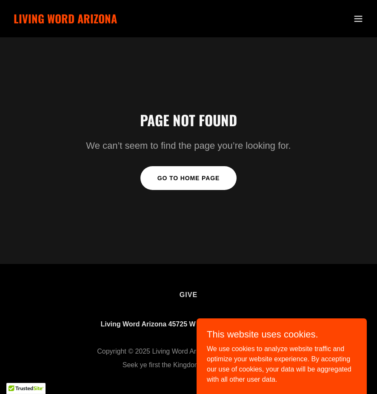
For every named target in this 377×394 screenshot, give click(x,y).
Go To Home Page (188, 178)
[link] (65, 21)
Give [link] (188, 294)
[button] (358, 18)
